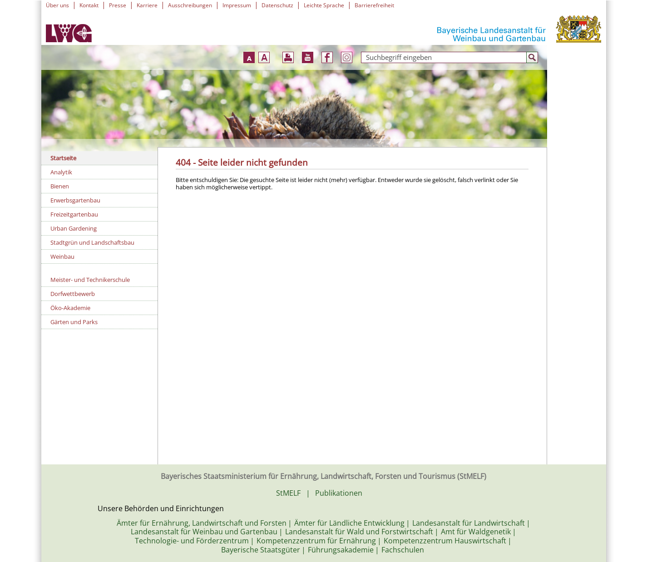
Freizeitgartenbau (74, 214)
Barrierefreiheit (374, 5)
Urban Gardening (73, 228)
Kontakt (89, 5)
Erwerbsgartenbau (75, 200)
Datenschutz (277, 5)
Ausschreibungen (190, 5)
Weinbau (62, 256)
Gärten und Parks (74, 322)
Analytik (61, 172)
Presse (117, 5)
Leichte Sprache (324, 5)
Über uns (57, 5)
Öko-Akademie (70, 308)
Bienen (59, 186)
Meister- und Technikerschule (90, 280)
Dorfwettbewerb (72, 294)
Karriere (147, 5)
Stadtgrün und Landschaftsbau (92, 242)
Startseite (63, 158)
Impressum (236, 5)
